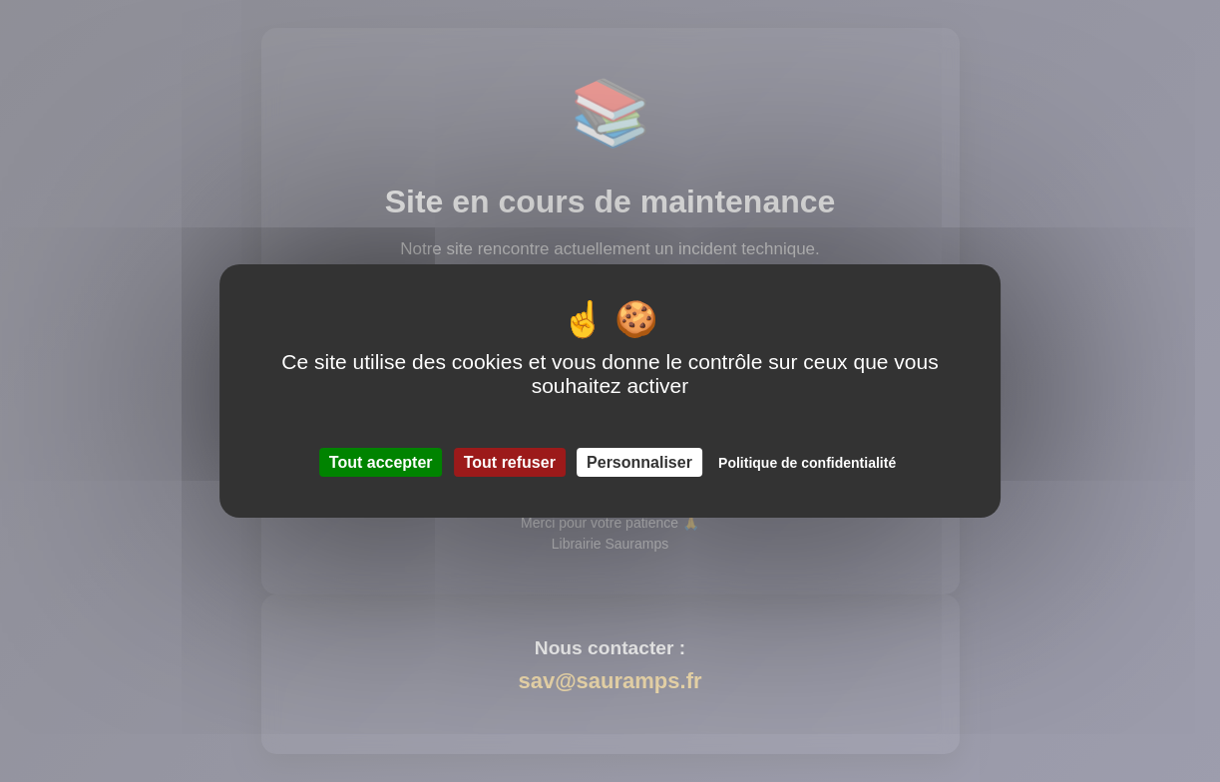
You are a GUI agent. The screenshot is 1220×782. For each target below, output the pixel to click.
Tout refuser (510, 462)
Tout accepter (381, 462)
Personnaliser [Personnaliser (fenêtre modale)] (639, 462)
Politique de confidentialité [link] (807, 463)
